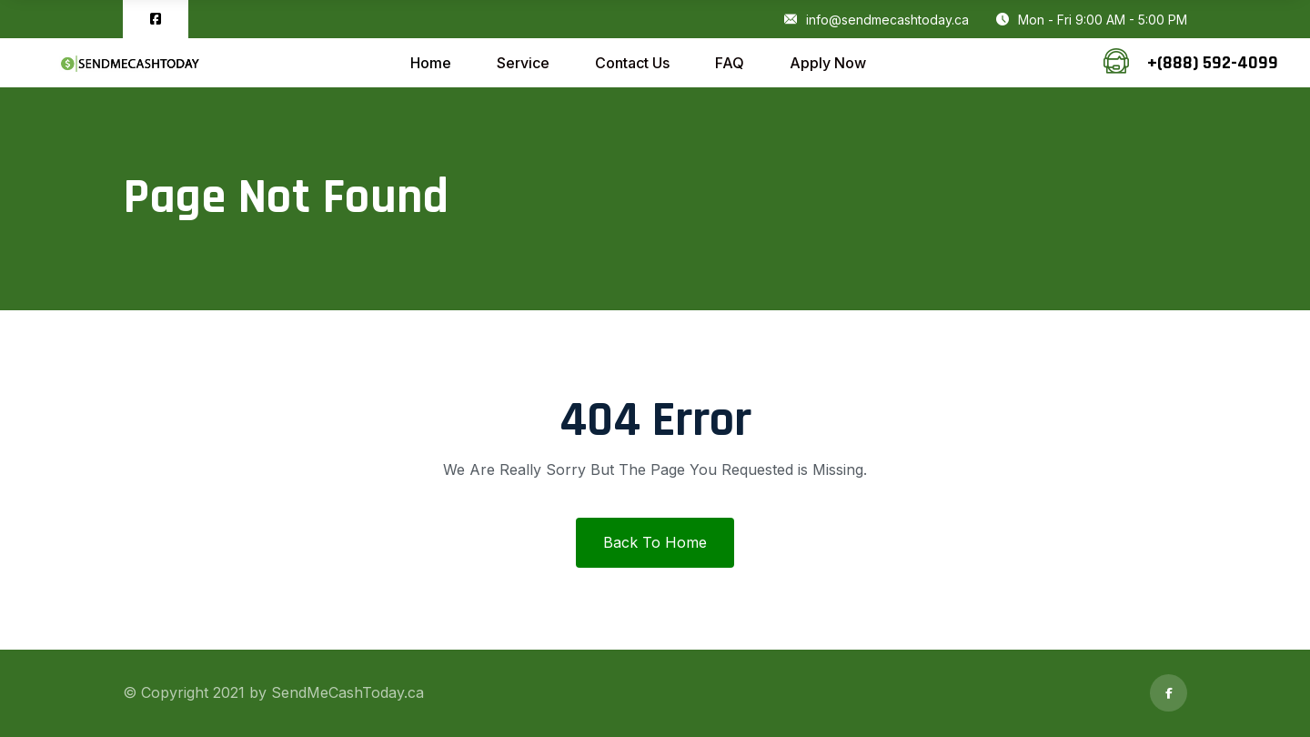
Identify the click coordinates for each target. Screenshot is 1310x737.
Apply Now (828, 63)
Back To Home (655, 542)
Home (430, 63)
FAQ (729, 63)
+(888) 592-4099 (1212, 63)
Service (523, 63)
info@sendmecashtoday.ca (876, 19)
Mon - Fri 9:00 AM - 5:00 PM (1091, 19)
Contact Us (632, 63)
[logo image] (129, 63)
